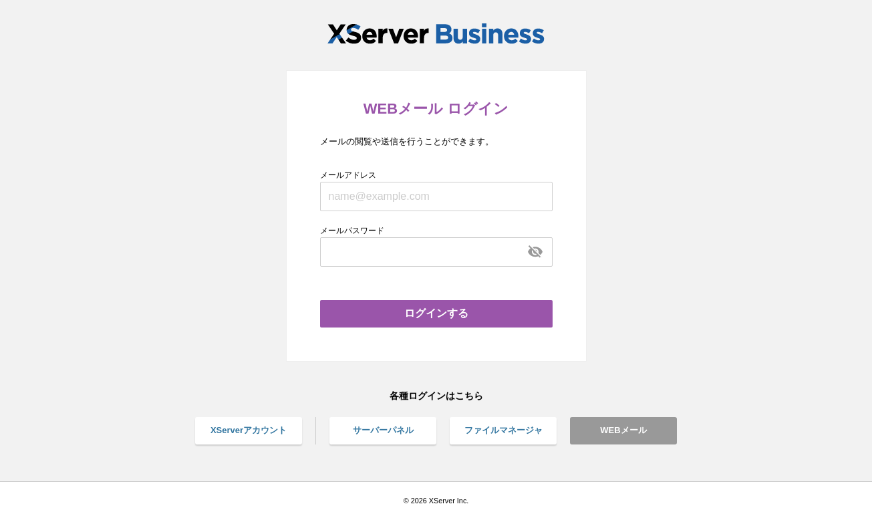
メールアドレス (348, 175)
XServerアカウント (248, 430)
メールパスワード (352, 230)
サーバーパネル (383, 430)
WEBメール (623, 430)
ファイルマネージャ (503, 430)
